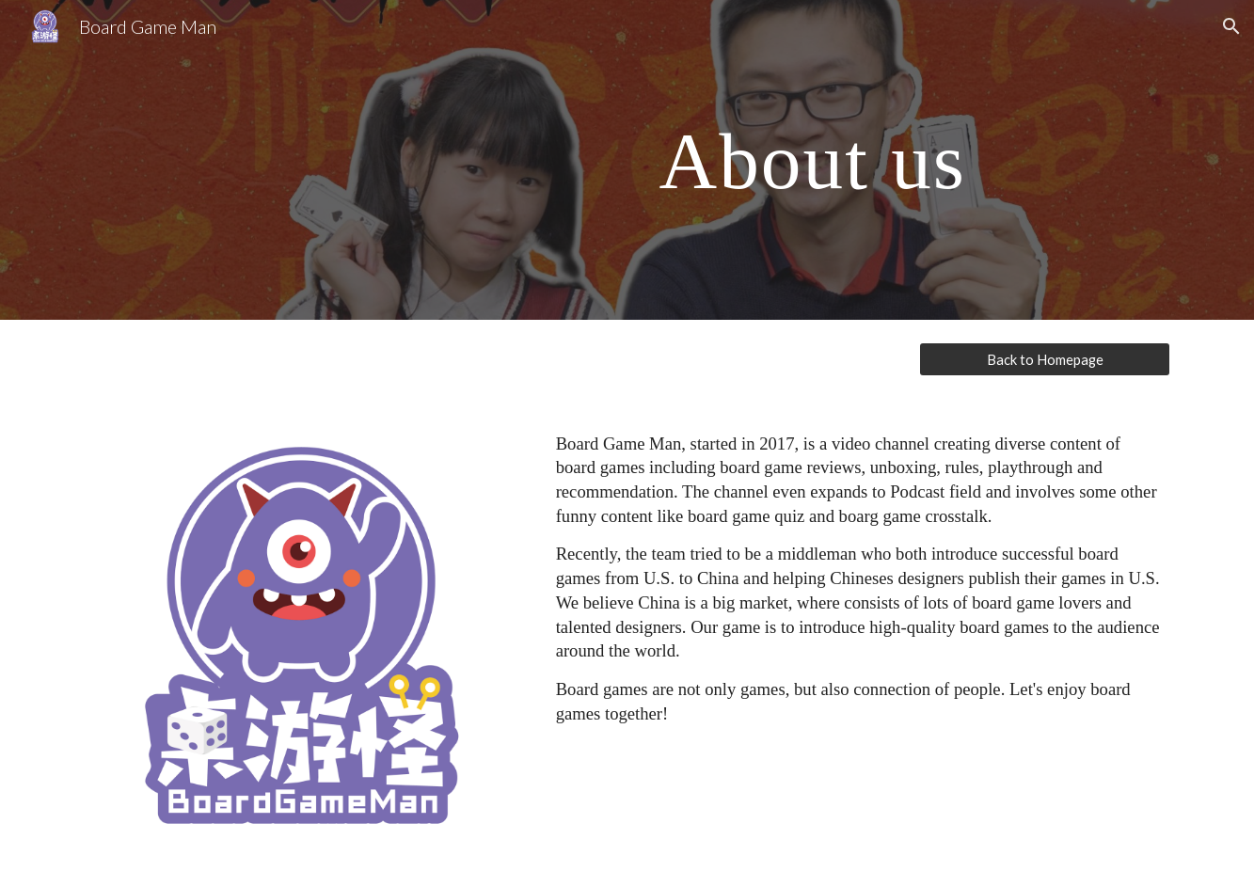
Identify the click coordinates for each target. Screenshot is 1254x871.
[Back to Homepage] (1044, 359)
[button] (1231, 26)
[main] (812, 159)
